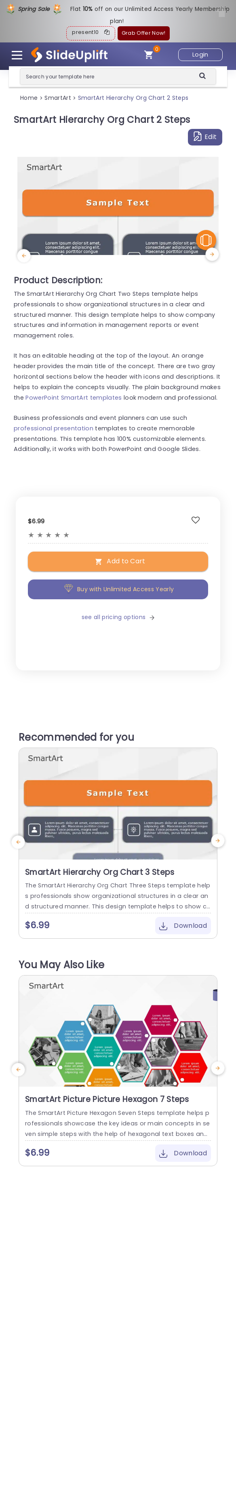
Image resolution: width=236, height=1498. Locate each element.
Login (200, 55)
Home (29, 98)
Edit (205, 136)
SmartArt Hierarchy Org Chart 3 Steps (100, 872)
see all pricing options (118, 617)
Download (183, 925)
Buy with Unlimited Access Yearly (118, 589)
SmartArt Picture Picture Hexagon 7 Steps (107, 1099)
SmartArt (57, 98)
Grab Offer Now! (144, 32)
